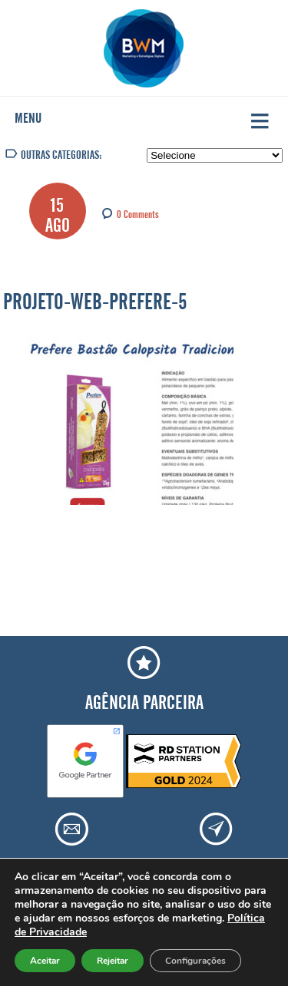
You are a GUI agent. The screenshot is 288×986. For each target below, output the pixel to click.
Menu (28, 115)
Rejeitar (112, 961)
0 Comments (138, 212)
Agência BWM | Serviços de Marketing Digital (144, 48)
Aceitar (45, 961)
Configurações (195, 961)
